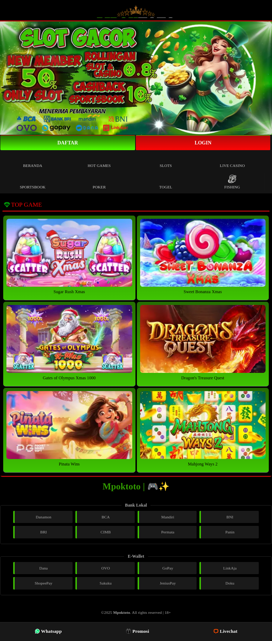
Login (202, 143)
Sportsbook (32, 181)
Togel (165, 181)
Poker (99, 181)
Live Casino (232, 160)
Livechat (225, 631)
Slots (166, 160)
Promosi (137, 631)
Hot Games (99, 160)
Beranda (32, 160)
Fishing (232, 181)
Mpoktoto (121, 612)
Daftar (67, 143)
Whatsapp (48, 631)
